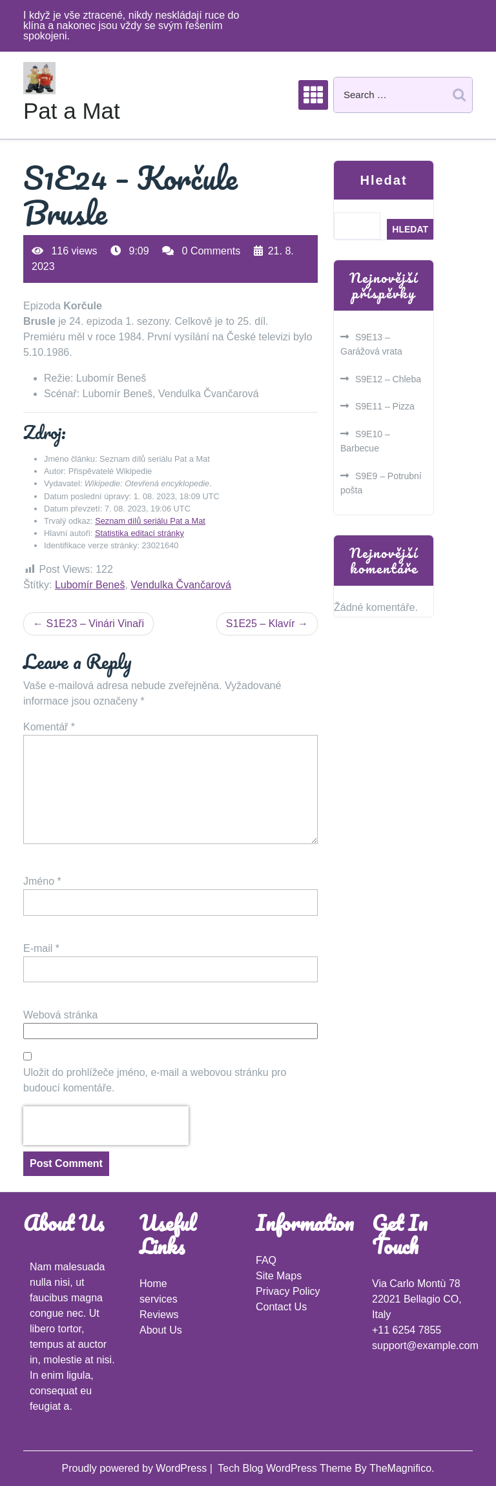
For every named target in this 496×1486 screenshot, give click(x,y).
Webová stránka (60, 1014)
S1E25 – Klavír (260, 623)
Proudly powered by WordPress (135, 1468)
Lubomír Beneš (90, 584)
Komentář (49, 726)
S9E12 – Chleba (388, 379)
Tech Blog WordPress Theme (286, 1468)
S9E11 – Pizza (385, 406)
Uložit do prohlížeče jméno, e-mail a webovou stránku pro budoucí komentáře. (154, 1080)
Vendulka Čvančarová (180, 584)
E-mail (41, 948)
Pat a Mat (71, 110)
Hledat (383, 180)
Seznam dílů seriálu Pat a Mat (150, 521)
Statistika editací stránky (139, 533)
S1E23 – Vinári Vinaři (95, 623)
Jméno (42, 881)
